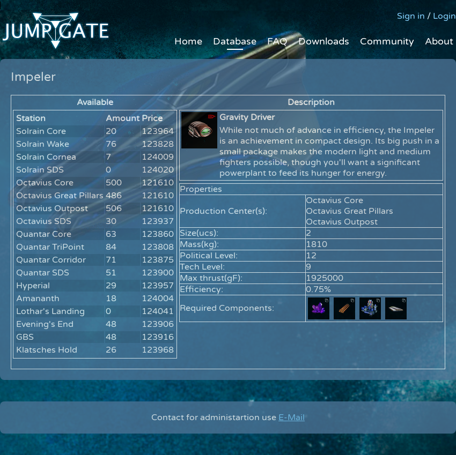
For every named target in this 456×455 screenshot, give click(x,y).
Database (234, 41)
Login (444, 16)
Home (188, 41)
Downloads (323, 41)
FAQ (277, 41)
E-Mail (291, 417)
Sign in (411, 16)
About (439, 41)
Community (387, 41)
